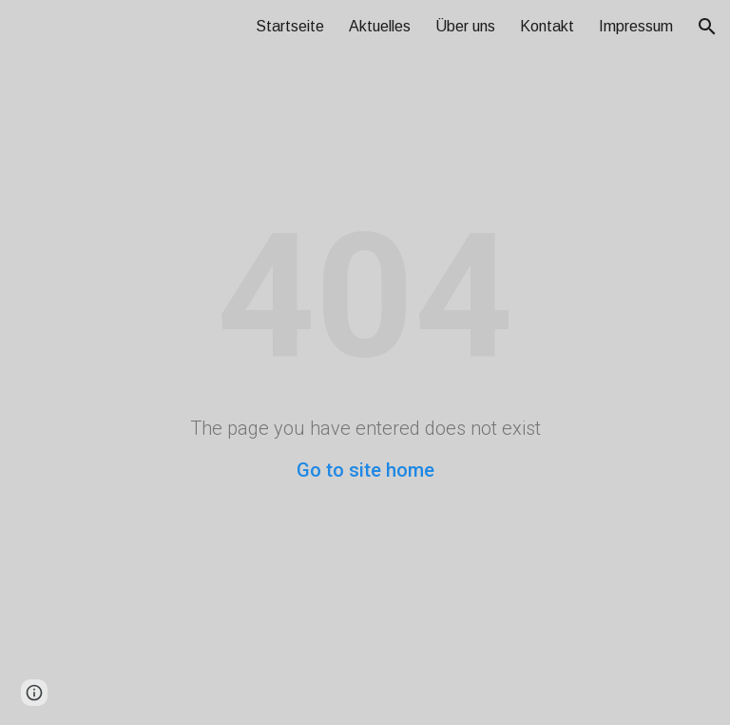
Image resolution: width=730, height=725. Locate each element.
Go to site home (365, 470)
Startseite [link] (290, 26)
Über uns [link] (465, 26)
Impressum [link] (636, 26)
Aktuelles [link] (380, 26)
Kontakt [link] (547, 26)
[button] (707, 26)
